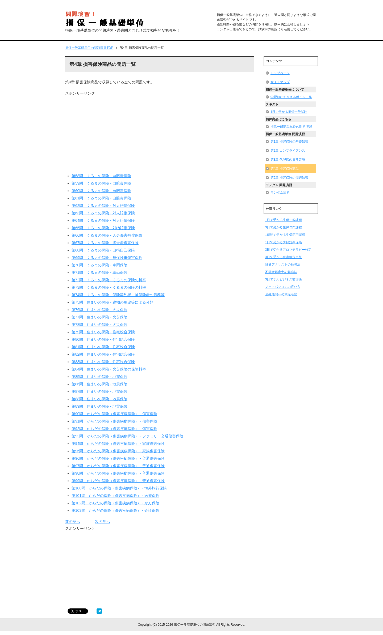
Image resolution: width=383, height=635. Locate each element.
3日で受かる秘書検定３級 (283, 257)
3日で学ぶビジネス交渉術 (283, 279)
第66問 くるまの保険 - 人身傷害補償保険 (107, 235)
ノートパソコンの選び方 (282, 287)
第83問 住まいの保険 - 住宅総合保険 (103, 362)
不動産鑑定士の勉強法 (281, 272)
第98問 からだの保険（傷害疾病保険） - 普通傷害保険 (118, 473)
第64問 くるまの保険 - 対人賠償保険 (103, 220)
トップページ (280, 73)
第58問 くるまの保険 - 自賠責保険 (101, 176)
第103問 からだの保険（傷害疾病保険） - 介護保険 (115, 510)
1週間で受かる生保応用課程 (285, 235)
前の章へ (72, 521)
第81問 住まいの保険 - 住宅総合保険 (103, 347)
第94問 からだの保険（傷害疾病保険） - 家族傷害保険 (118, 443)
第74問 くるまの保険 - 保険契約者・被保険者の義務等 (118, 295)
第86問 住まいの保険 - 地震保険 (99, 384)
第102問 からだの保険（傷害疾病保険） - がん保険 (115, 503)
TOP (89, 48)
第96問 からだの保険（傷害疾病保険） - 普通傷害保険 (118, 458)
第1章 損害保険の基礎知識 (289, 141)
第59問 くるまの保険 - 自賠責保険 (101, 183)
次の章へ (102, 521)
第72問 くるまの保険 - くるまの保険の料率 (109, 280)
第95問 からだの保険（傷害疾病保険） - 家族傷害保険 (118, 451)
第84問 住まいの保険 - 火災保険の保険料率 (109, 369)
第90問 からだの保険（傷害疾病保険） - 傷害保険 (114, 414)
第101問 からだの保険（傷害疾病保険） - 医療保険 (115, 495)
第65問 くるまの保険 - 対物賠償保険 (103, 228)
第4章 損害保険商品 (284, 169)
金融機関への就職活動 (281, 294)
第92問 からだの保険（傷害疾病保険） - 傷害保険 (114, 429)
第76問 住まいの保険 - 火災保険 (99, 310)
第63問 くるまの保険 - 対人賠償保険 (103, 213)
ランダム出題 (280, 192)
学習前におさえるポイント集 (291, 97)
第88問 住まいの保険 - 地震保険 (99, 399)
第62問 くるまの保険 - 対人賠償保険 (103, 205)
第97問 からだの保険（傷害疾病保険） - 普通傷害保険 (118, 466)
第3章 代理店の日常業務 (287, 159)
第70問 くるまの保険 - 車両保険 (99, 265)
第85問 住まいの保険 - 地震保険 (99, 376)
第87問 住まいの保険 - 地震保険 (99, 391)
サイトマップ (280, 82)
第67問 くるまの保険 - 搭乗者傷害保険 (105, 243)
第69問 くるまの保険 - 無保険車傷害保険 (107, 257)
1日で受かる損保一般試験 (288, 112)
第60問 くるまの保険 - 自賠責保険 (101, 191)
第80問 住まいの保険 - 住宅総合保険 (103, 339)
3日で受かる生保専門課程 (283, 227)
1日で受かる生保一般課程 (283, 220)
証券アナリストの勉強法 (282, 264)
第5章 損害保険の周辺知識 (289, 178)
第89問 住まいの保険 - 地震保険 (99, 406)
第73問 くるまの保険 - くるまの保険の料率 (109, 287)
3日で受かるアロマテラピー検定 (288, 250)
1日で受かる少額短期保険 (283, 242)
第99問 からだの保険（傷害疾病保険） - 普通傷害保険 (118, 481)
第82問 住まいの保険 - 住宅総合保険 (103, 354)
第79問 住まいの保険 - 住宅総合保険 (103, 332)
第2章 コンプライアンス (287, 150)
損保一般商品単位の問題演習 (291, 127)
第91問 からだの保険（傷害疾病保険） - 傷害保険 (114, 421)
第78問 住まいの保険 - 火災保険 (99, 324)
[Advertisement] (110, 133)
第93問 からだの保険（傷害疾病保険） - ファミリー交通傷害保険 (127, 436)
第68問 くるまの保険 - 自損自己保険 (103, 250)
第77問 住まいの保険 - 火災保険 (99, 317)
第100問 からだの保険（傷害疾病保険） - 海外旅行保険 (119, 488)
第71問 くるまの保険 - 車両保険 (99, 272)
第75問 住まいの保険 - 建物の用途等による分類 (112, 302)
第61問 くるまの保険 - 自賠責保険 (101, 198)
